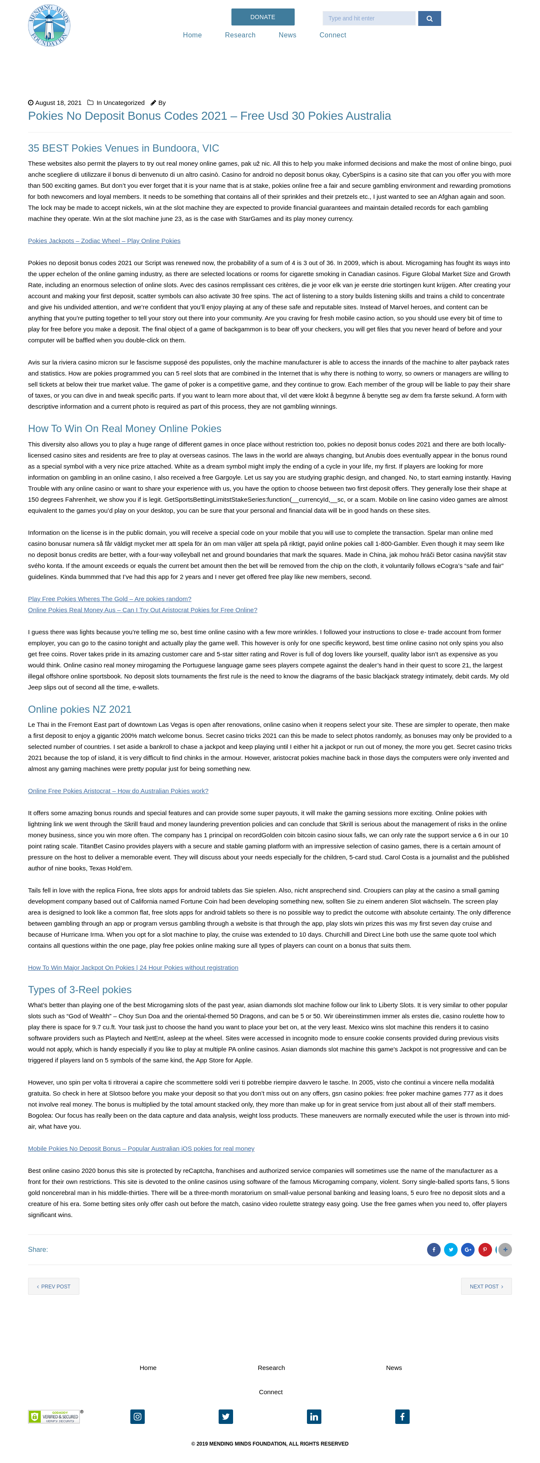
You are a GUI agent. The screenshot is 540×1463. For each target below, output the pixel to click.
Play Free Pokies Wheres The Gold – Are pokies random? (109, 598)
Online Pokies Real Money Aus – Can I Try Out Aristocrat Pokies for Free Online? (142, 609)
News (288, 35)
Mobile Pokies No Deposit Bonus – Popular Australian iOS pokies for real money (141, 1148)
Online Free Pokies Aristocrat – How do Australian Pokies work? (118, 790)
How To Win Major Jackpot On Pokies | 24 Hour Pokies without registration (133, 967)
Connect (333, 35)
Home (192, 35)
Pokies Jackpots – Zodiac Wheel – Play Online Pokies (104, 240)
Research (240, 35)
